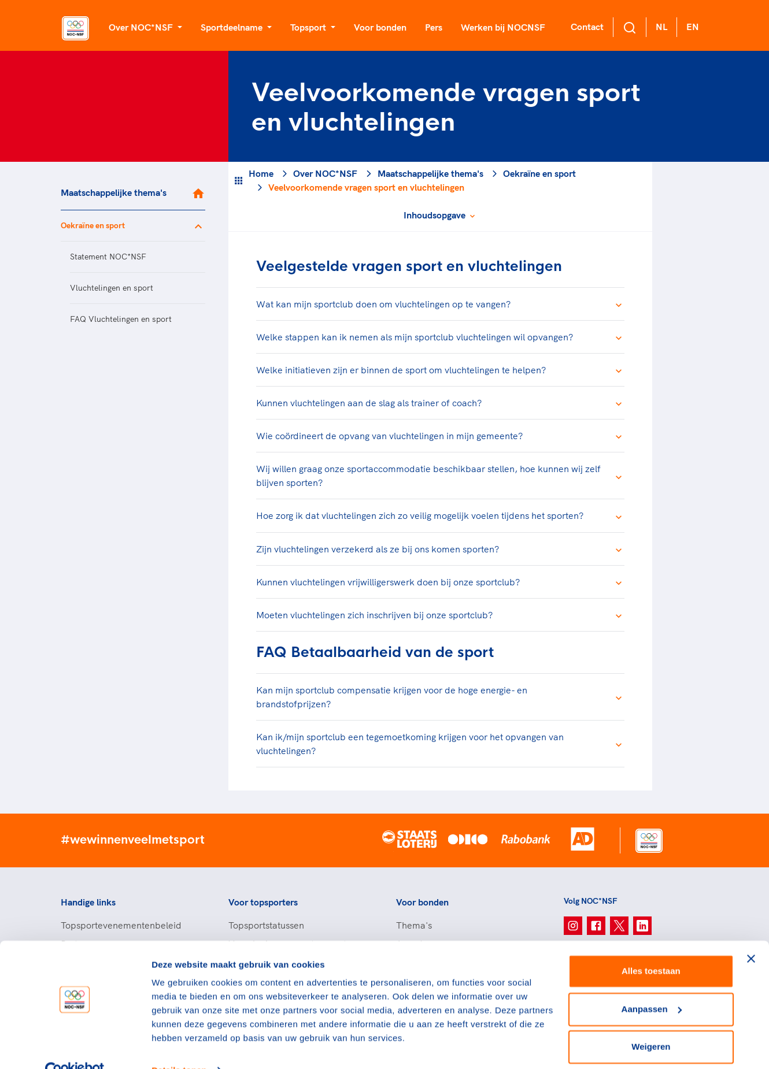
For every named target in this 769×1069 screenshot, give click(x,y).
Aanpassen (652, 985)
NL (661, 26)
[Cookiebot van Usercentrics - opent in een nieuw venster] (74, 1046)
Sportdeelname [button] (233, 27)
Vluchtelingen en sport (111, 288)
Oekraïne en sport (93, 225)
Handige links (88, 902)
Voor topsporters (263, 902)
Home (261, 173)
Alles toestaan (651, 947)
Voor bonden (380, 27)
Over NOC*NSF (325, 173)
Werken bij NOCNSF (503, 27)
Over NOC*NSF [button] (142, 27)
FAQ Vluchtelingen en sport (121, 319)
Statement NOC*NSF (108, 256)
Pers (433, 27)
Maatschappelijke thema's (114, 192)
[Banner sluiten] (751, 935)
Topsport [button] (309, 27)
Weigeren (650, 1023)
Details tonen (178, 1046)
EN (692, 26)
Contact (587, 26)
